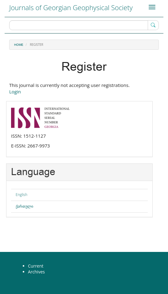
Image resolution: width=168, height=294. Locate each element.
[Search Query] (84, 25)
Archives (36, 272)
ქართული (24, 206)
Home (18, 44)
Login (15, 91)
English (21, 194)
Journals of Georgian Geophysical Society (71, 7)
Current (35, 266)
